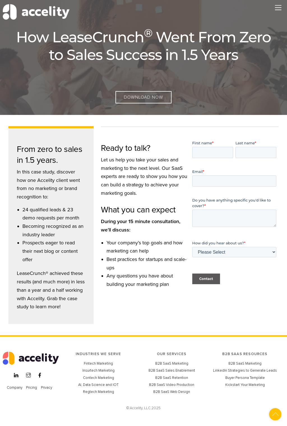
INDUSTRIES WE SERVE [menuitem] (98, 354)
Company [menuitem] (14, 387)
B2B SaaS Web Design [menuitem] (171, 392)
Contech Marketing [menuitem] (98, 378)
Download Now (143, 97)
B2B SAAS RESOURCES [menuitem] (244, 354)
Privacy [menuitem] (46, 387)
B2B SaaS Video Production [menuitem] (171, 385)
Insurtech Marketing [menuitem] (98, 370)
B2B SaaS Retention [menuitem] (171, 378)
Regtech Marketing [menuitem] (98, 392)
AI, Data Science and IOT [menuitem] (98, 385)
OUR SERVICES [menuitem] (171, 354)
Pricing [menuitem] (31, 387)
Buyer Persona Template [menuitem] (245, 378)
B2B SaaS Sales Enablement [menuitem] (172, 370)
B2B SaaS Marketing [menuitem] (171, 363)
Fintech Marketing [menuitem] (98, 363)
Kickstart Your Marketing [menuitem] (245, 385)
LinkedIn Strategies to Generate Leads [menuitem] (245, 370)
